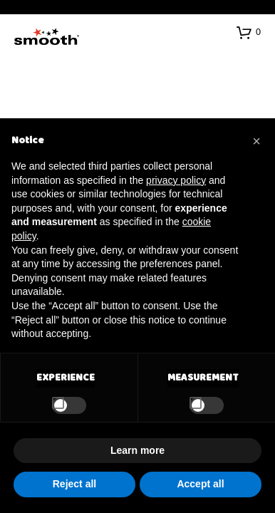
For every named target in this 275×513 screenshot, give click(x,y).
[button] (249, 32)
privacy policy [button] (176, 180)
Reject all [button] (74, 483)
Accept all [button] (200, 483)
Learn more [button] (137, 450)
